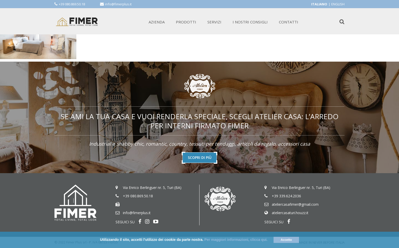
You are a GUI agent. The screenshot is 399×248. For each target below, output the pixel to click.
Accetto (286, 240)
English (338, 4)
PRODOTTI (186, 21)
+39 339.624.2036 (286, 196)
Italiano (319, 4)
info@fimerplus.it (118, 4)
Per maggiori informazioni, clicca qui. (235, 240)
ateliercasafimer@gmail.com (295, 204)
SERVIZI (214, 21)
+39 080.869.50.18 (72, 4)
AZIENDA (157, 21)
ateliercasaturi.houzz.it (290, 212)
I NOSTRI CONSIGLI (250, 21)
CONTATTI (288, 21)
